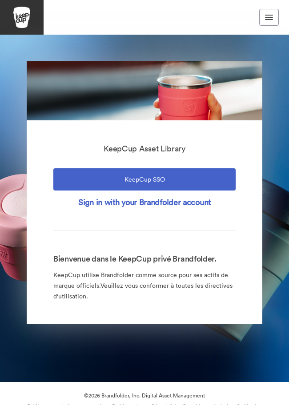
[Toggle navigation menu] (269, 17)
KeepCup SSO (144, 179)
